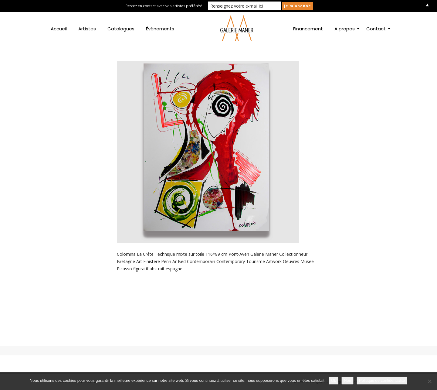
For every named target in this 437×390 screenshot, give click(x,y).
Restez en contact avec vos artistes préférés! (164, 6)
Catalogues (120, 29)
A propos (345, 29)
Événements (160, 29)
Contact (377, 29)
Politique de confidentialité (382, 380)
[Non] (429, 381)
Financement (308, 29)
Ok (333, 380)
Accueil (59, 29)
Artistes (87, 29)
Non (347, 380)
